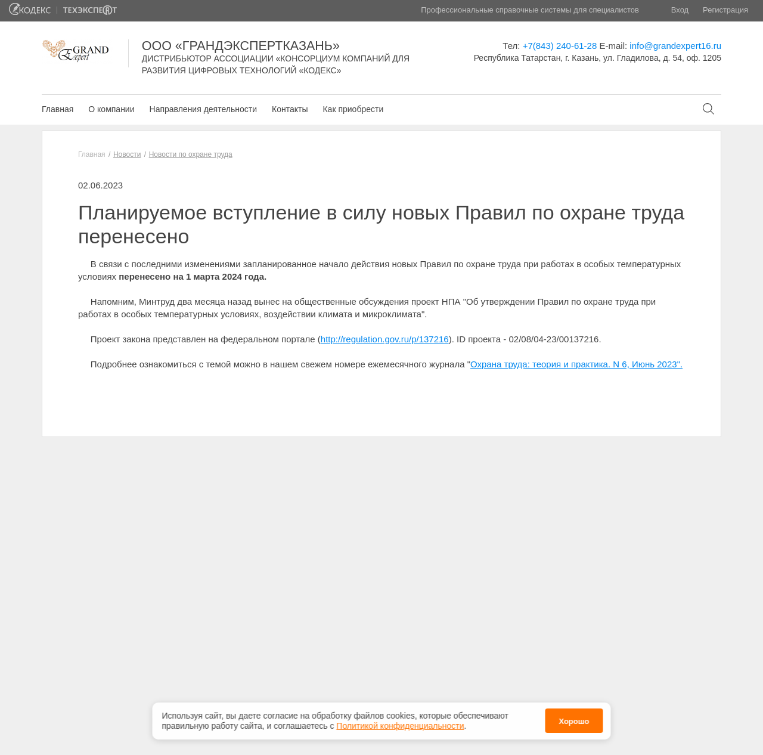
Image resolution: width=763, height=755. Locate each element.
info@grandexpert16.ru (675, 46)
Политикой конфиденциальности (400, 724)
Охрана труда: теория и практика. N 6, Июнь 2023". (576, 364)
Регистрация (725, 9)
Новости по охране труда (190, 154)
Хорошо (574, 720)
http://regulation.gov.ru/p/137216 (385, 339)
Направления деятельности (203, 109)
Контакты (290, 109)
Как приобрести (352, 109)
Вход (679, 9)
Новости (127, 154)
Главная (57, 109)
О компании (111, 109)
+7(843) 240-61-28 (560, 46)
